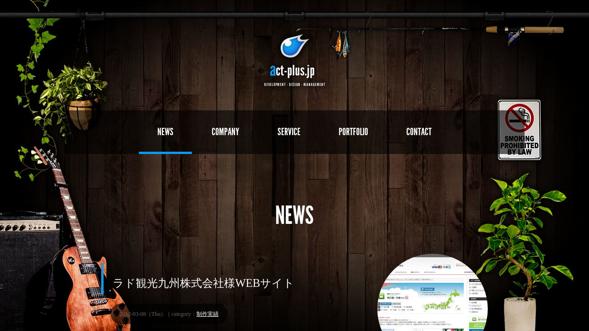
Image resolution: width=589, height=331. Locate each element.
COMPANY (225, 131)
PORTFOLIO (353, 131)
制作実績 (207, 314)
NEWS (165, 131)
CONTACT (419, 131)
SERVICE (288, 131)
